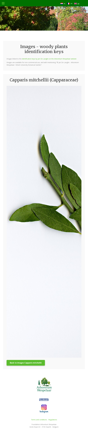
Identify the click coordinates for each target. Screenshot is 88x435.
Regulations (52, 420)
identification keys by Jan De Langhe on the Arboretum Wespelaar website (49, 59)
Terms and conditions (39, 420)
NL (64, 3)
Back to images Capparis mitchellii (26, 363)
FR (71, 3)
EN (78, 3)
